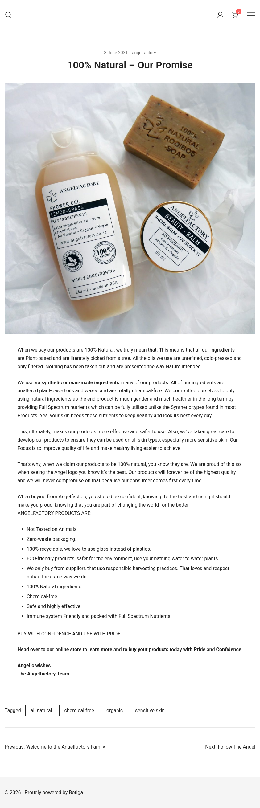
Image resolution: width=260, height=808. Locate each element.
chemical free (79, 710)
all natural (41, 710)
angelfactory (144, 52)
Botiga (76, 792)
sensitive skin (150, 710)
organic (114, 710)
